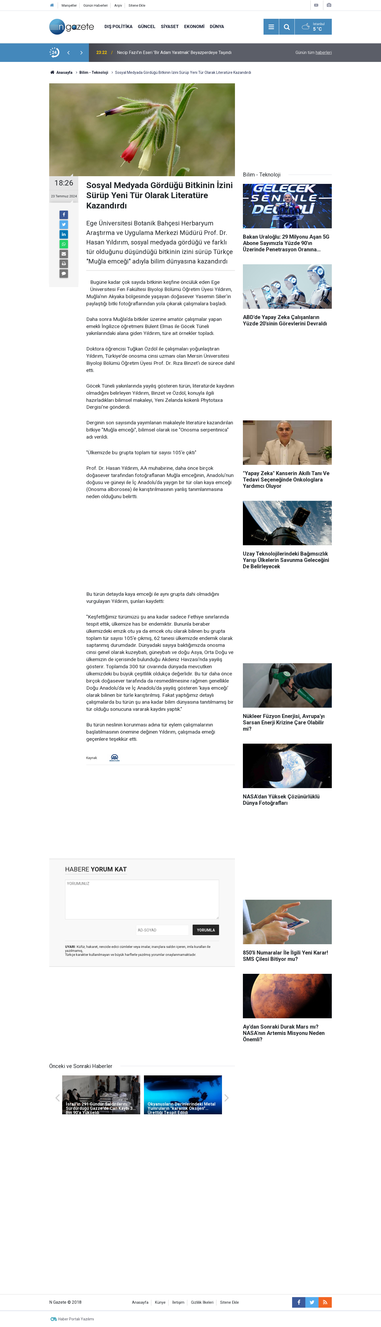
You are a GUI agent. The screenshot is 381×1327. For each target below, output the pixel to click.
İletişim (178, 1302)
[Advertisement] (24, 154)
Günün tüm (314, 52)
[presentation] (68, 52)
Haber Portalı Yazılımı (76, 1319)
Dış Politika (119, 26)
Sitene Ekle (137, 5)
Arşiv (118, 5)
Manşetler (69, 5)
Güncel (147, 26)
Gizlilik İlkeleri (202, 1302)
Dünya (217, 26)
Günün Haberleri (95, 5)
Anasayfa (140, 1302)
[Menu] (271, 27)
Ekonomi (194, 26)
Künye (160, 1302)
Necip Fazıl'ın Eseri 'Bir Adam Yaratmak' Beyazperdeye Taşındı (174, 52)
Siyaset (170, 26)
